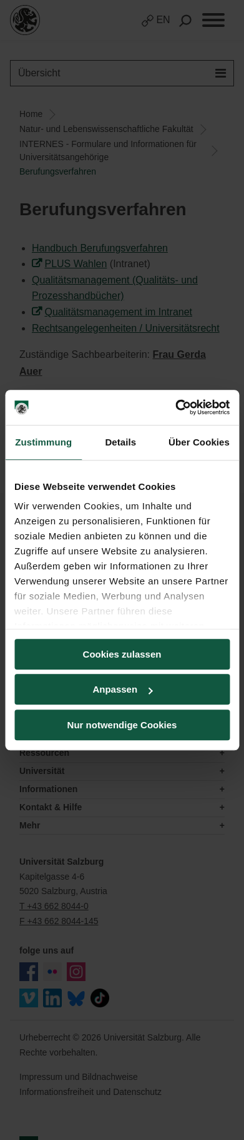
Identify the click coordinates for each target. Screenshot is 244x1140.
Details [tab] (120, 442)
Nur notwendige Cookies (122, 725)
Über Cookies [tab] (199, 442)
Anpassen (122, 689)
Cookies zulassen (122, 654)
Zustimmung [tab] (43, 442)
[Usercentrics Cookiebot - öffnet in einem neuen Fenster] (175, 407)
